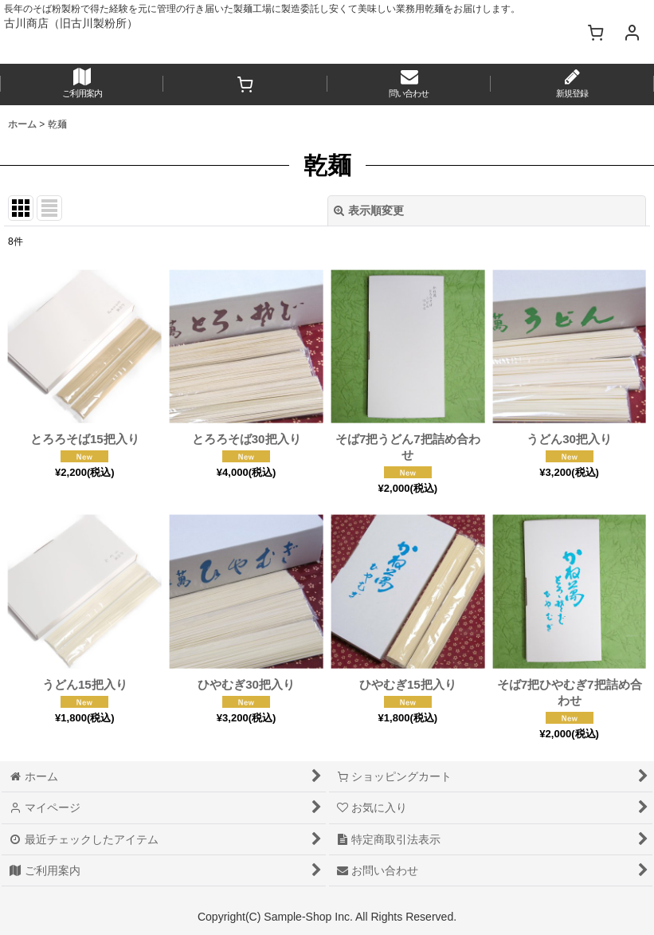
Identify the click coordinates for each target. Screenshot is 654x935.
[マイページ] (631, 31)
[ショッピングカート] (595, 31)
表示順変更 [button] (369, 210)
